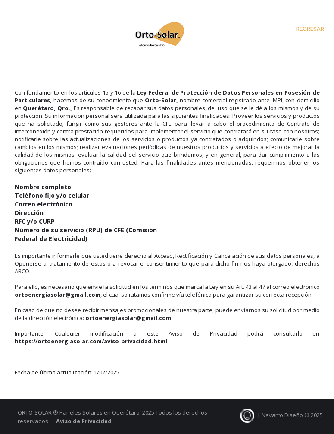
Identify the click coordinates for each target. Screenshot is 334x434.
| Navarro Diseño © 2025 (281, 415)
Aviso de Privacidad (84, 421)
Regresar (310, 28)
